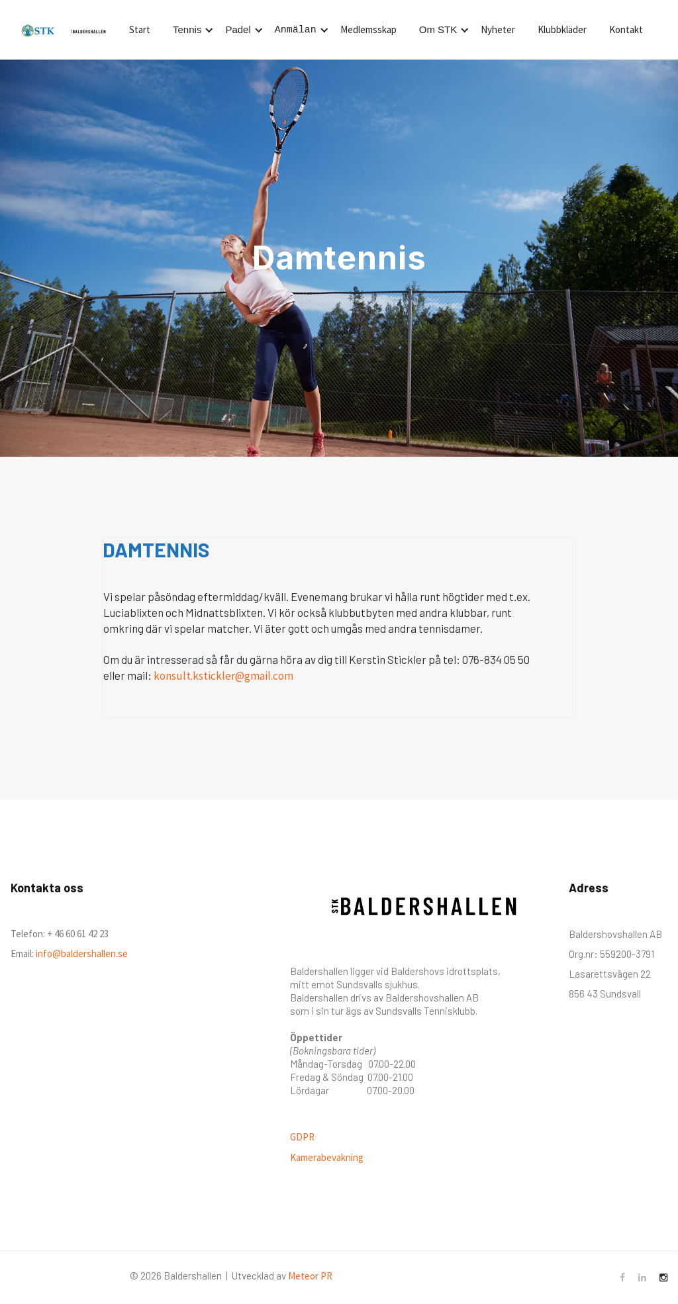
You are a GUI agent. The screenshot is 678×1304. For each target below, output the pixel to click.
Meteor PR (310, 1276)
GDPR (302, 1137)
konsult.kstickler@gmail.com (223, 676)
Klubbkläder (562, 29)
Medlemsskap (368, 29)
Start (139, 29)
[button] (191, 30)
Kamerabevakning (326, 1157)
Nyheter (498, 29)
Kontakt (626, 29)
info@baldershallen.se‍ (81, 953)
